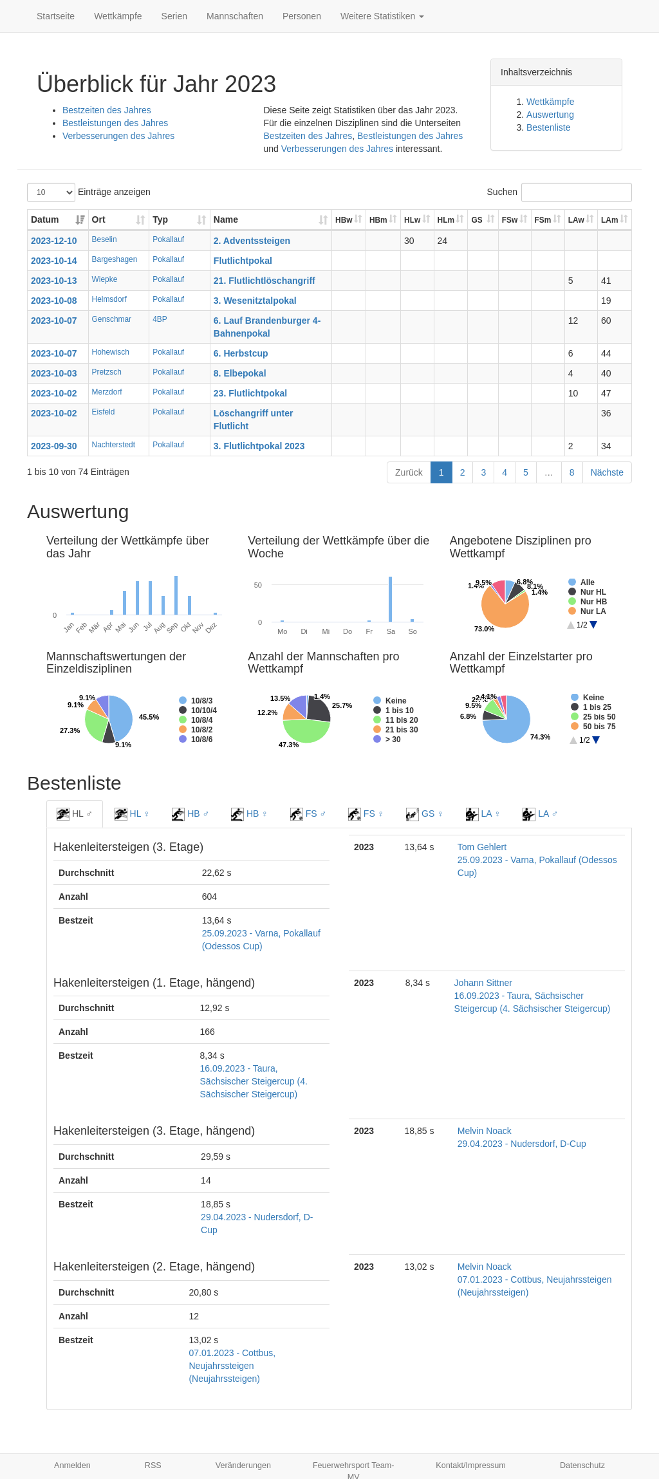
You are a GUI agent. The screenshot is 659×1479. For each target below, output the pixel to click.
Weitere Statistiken (382, 16)
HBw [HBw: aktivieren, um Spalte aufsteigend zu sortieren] (343, 220)
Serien (174, 16)
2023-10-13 (54, 280)
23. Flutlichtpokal (250, 393)
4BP (160, 319)
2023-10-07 (54, 320)
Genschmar (111, 319)
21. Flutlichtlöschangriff (264, 280)
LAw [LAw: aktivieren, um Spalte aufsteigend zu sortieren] (576, 220)
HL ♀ (133, 814)
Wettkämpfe (118, 16)
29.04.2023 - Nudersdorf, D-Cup (522, 1144)
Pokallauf (168, 239)
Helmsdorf (109, 299)
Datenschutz (582, 1465)
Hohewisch (110, 352)
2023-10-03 (54, 373)
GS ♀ (425, 814)
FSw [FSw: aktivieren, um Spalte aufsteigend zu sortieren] (509, 220)
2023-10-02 (54, 393)
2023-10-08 (54, 300)
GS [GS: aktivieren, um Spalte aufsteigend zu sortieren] (476, 220)
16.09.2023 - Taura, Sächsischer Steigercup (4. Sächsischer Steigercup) (254, 1081)
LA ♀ (483, 814)
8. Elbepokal (240, 373)
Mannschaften (235, 16)
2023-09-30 (54, 446)
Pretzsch (107, 372)
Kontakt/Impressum (471, 1465)
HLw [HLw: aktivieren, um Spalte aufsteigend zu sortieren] (412, 220)
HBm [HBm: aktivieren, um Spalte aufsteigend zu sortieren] (378, 220)
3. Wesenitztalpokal (255, 300)
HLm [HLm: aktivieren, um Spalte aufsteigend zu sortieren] (446, 220)
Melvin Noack (485, 1131)
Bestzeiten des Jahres (106, 110)
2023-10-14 (54, 261)
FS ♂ (308, 814)
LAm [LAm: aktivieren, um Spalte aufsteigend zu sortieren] (609, 220)
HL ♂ (75, 814)
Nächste (607, 472)
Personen (302, 16)
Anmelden (72, 1465)
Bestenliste (548, 127)
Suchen (559, 192)
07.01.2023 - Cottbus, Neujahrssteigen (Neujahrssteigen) (232, 1366)
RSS (153, 1465)
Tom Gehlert (482, 847)
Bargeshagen (115, 259)
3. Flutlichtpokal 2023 (259, 446)
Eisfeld (103, 411)
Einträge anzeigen (89, 192)
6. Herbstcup (241, 353)
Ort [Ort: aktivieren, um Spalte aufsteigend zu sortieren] (99, 219)
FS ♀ (366, 814)
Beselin (104, 239)
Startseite (56, 16)
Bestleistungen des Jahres (115, 123)
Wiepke (105, 279)
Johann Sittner (483, 983)
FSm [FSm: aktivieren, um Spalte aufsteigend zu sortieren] (543, 220)
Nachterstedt (113, 444)
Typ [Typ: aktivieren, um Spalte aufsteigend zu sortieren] (160, 219)
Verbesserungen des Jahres (118, 136)
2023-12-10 (54, 241)
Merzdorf (107, 391)
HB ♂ (190, 814)
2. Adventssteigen (252, 241)
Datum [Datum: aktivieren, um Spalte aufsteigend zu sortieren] (45, 219)
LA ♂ (540, 814)
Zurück (409, 472)
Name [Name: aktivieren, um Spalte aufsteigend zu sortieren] (226, 219)
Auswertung (550, 114)
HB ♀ (249, 814)
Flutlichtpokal (243, 261)
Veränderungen (243, 1465)
